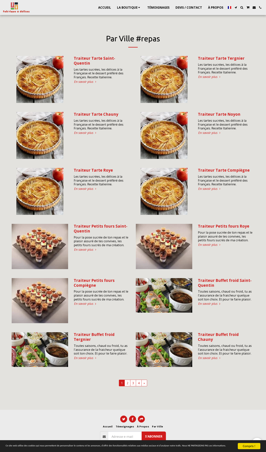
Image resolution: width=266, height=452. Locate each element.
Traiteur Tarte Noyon (219, 114)
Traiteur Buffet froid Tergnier (94, 337)
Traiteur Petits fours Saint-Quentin (100, 228)
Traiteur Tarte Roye (93, 170)
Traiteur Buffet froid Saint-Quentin (225, 283)
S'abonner (153, 436)
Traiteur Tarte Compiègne (224, 170)
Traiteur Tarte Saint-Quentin (94, 61)
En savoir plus (85, 82)
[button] (236, 7)
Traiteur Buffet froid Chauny (218, 337)
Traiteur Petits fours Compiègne (94, 283)
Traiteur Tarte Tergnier (221, 58)
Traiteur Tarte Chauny (96, 114)
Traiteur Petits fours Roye (223, 226)
